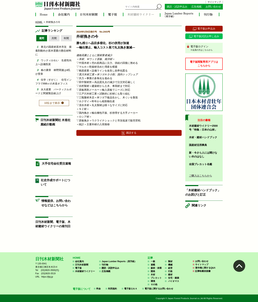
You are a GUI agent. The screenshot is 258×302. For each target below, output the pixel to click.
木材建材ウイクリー (85, 271)
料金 (98, 288)
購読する (131, 132)
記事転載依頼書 (203, 271)
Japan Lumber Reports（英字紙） (119, 261)
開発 (153, 271)
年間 (66, 38)
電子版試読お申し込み (206, 36)
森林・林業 (156, 268)
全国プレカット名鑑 (200, 164)
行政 (170, 271)
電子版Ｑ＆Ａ (130, 288)
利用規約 (112, 288)
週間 (41, 38)
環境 (153, 281)
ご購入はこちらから (200, 175)
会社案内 (79, 261)
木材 (153, 274)
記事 (150, 257)
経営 (170, 268)
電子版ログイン (205, 48)
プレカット (156, 278)
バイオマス (173, 281)
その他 (154, 284)
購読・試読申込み (177, 6)
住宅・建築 (173, 278)
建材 (170, 274)
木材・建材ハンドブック (203, 137)
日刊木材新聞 (81, 264)
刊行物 (105, 264)
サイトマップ (214, 2)
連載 (153, 264)
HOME (76, 257)
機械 (170, 264)
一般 (153, 261)
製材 (170, 261)
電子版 (78, 268)
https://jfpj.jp (47, 276)
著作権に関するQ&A (205, 268)
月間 (54, 38)
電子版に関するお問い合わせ (159, 288)
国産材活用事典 (198, 145)
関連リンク (199, 205)
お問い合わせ (213, 6)
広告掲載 (196, 6)
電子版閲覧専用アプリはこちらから (204, 63)
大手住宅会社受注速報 (56, 163)
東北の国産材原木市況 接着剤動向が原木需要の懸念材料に (53, 50)
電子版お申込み (206, 28)
